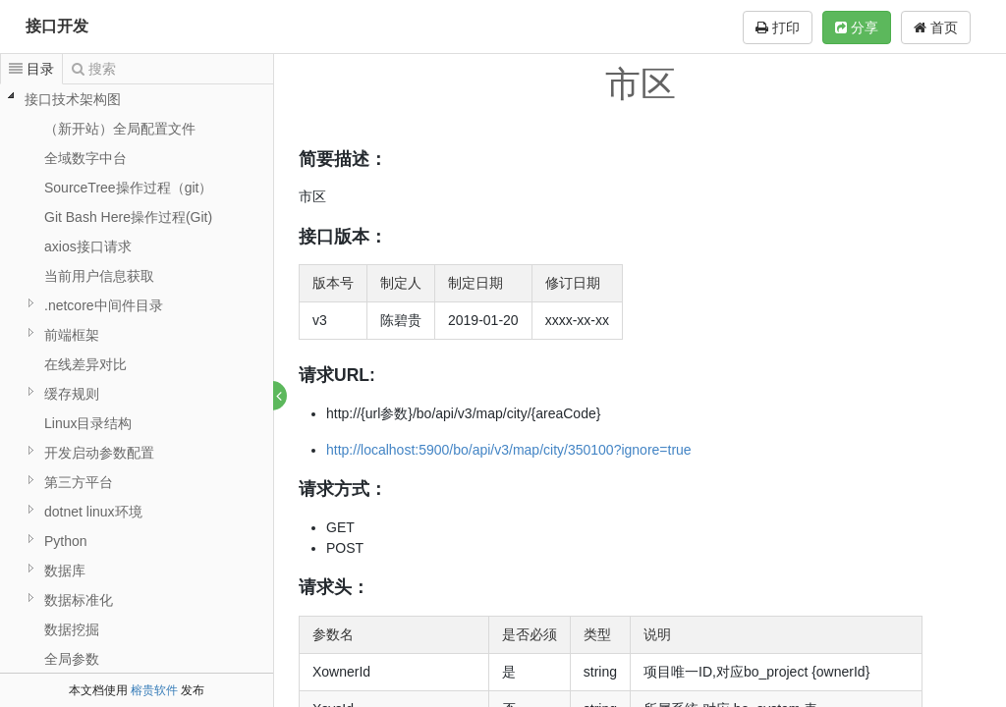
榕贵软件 (154, 690)
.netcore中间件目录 (103, 305)
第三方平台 (78, 482)
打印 (777, 27)
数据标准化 (78, 600)
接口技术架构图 (73, 99)
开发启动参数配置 (99, 453)
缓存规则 (71, 394)
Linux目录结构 (88, 423)
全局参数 (71, 659)
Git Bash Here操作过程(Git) (128, 217)
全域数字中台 (85, 158)
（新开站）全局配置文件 (120, 128)
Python (65, 541)
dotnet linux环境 (93, 511)
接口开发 (57, 26)
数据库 (64, 570)
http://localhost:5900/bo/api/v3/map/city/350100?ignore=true (510, 450)
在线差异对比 (85, 364)
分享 (856, 27)
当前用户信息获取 (99, 276)
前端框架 (71, 335)
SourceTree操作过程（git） (128, 187)
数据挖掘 (71, 629)
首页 (936, 27)
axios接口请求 (88, 246)
